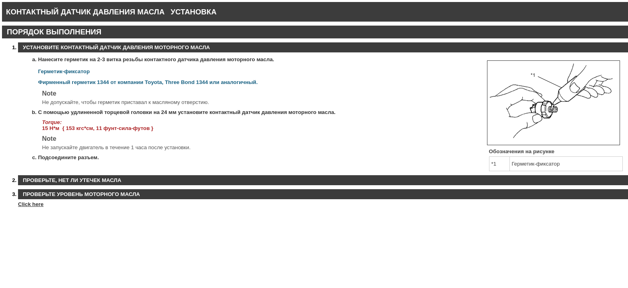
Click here (31, 204)
